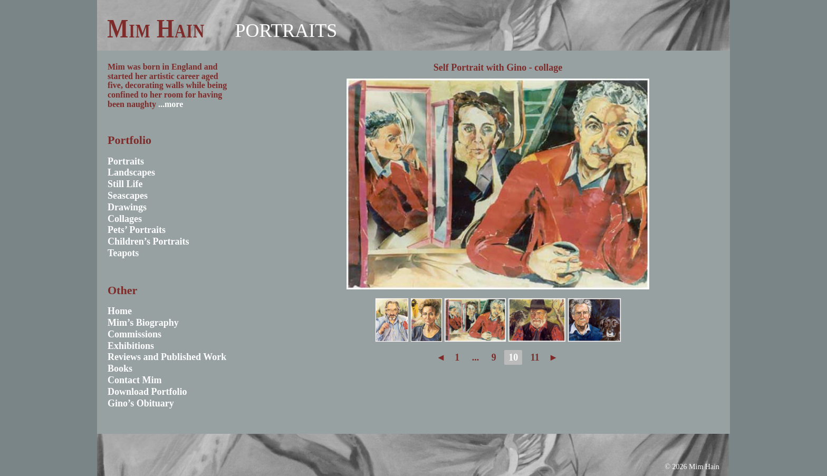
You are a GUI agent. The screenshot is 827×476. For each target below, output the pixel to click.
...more (170, 104)
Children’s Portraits (148, 241)
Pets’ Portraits (137, 230)
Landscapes (131, 172)
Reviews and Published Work (167, 357)
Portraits (286, 30)
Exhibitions (131, 346)
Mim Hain (156, 28)
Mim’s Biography (143, 322)
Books (120, 368)
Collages (125, 218)
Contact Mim (134, 380)
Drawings (127, 207)
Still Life (125, 184)
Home (120, 311)
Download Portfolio (147, 391)
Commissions (134, 334)
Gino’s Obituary (141, 403)
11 (535, 357)
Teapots (123, 253)
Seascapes (128, 195)
